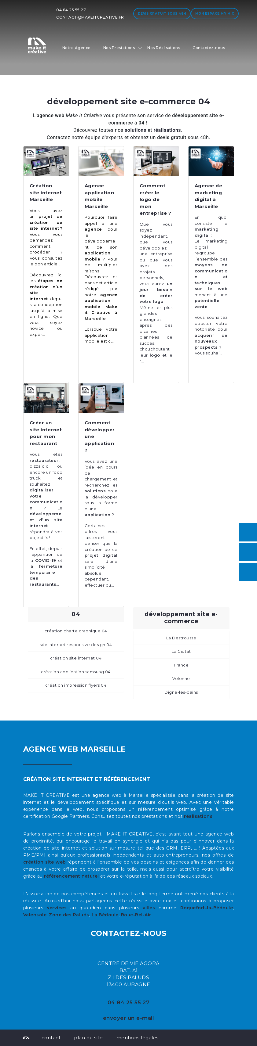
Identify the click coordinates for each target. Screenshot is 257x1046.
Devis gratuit (162, 14)
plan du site (88, 1038)
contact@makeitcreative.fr (90, 17)
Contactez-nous (209, 47)
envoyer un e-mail (128, 1018)
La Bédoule (105, 915)
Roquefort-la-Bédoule (206, 908)
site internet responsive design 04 (76, 644)
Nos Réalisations (163, 47)
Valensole (35, 915)
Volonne (181, 678)
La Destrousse (181, 637)
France (181, 665)
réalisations (198, 816)
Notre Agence (76, 47)
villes (149, 908)
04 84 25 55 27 (71, 10)
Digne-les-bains (181, 692)
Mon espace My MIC (214, 14)
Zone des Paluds (69, 915)
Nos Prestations (119, 47)
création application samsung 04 (76, 671)
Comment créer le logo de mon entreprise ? (155, 199)
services (57, 908)
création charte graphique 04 (76, 630)
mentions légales (137, 1038)
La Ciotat (181, 651)
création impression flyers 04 (76, 685)
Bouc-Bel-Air (136, 915)
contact (51, 1038)
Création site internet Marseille (46, 192)
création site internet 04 (76, 658)
